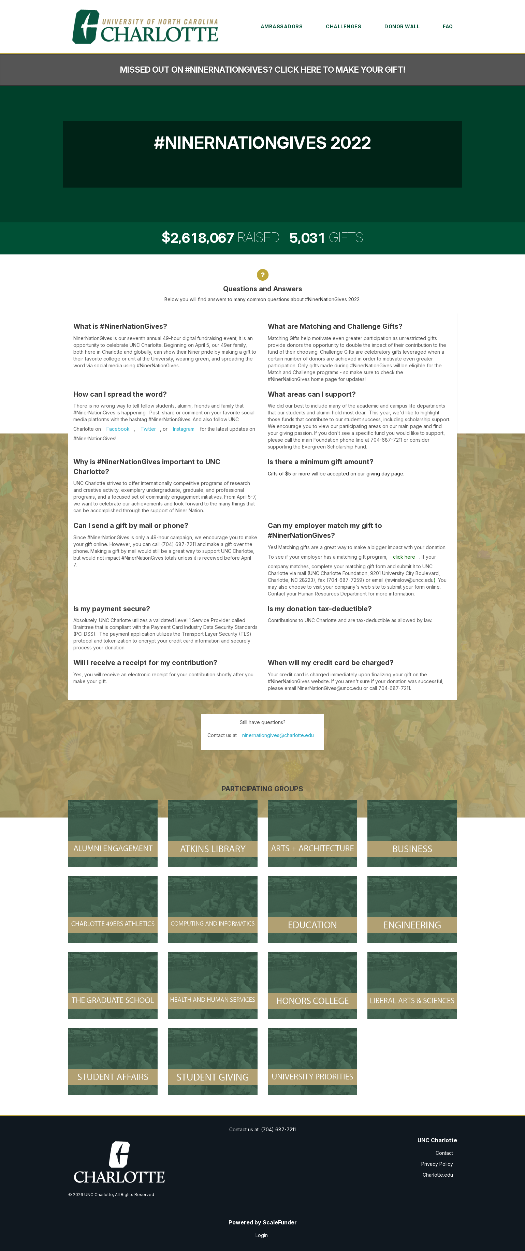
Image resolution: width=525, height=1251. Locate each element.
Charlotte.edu (438, 1175)
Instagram (183, 429)
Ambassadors (282, 26)
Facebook (118, 429)
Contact (444, 1153)
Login (262, 1235)
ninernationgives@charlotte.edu (278, 735)
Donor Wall (402, 26)
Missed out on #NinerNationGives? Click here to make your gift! (262, 70)
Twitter (148, 429)
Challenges (343, 26)
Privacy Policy (437, 1164)
